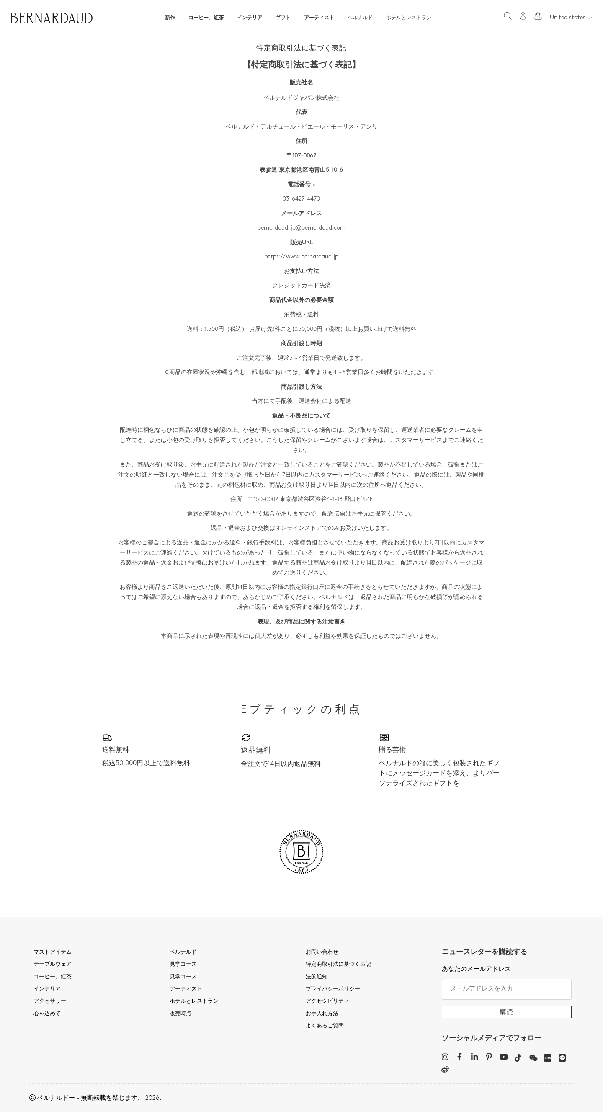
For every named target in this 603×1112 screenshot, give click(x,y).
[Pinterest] (489, 1057)
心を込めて (47, 1014)
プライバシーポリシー (333, 989)
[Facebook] (459, 1057)
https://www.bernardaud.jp (301, 257)
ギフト (283, 18)
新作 (170, 18)
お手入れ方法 (322, 1014)
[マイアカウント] (523, 16)
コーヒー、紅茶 (206, 18)
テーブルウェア (53, 964)
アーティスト (319, 18)
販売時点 (180, 1014)
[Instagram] (445, 1057)
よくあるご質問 (325, 1026)
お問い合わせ (322, 952)
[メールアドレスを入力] (507, 989)
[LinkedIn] (474, 1057)
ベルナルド (360, 18)
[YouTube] (503, 1057)
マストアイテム (53, 952)
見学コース (183, 964)
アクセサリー (50, 1001)
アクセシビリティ (327, 1001)
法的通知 (316, 977)
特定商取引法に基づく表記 (338, 964)
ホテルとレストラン (408, 18)
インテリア (249, 18)
